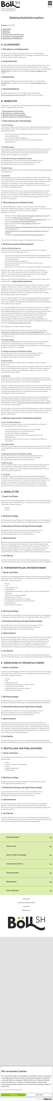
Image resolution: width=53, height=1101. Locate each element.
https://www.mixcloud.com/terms (23, 221)
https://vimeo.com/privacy (21, 218)
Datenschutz (26, 899)
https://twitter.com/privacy (30, 223)
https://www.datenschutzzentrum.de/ (13, 95)
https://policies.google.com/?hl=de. (19, 323)
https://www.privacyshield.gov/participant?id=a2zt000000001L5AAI (22, 332)
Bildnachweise (26, 910)
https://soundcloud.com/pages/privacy (32, 219)
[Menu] (50, 3)
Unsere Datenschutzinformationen (10, 1090)
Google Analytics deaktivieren (22, 281)
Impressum (26, 906)
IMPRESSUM (5, 71)
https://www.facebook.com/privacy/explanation (27, 235)
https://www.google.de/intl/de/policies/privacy (33, 216)
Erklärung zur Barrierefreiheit (26, 902)
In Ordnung (13, 1095)
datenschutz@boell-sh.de (39, 71)
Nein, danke (39, 1095)
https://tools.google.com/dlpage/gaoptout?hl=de (33, 402)
